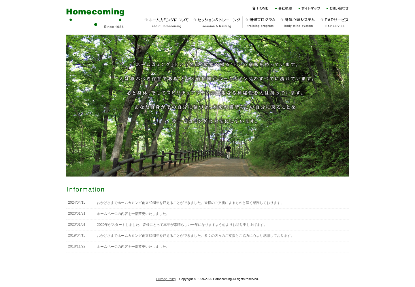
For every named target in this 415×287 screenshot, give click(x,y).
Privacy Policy (166, 279)
